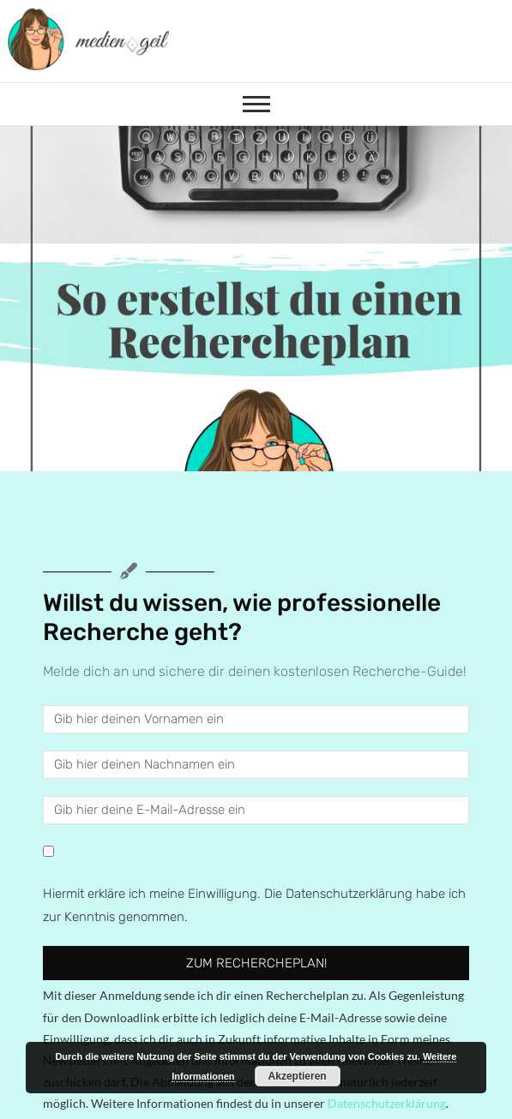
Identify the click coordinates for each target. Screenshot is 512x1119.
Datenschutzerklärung (387, 1103)
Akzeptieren (297, 1076)
